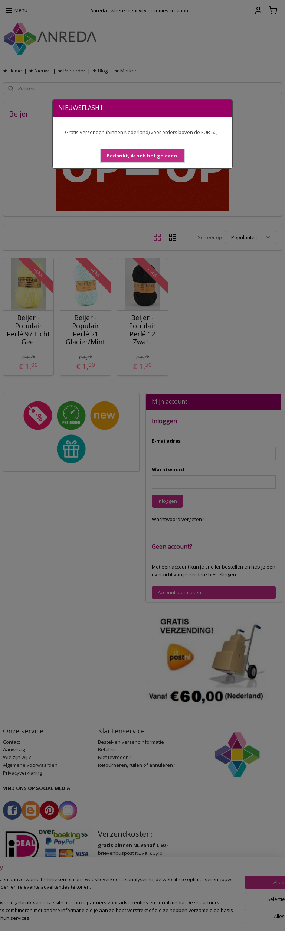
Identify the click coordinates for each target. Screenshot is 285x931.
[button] (142, 156)
